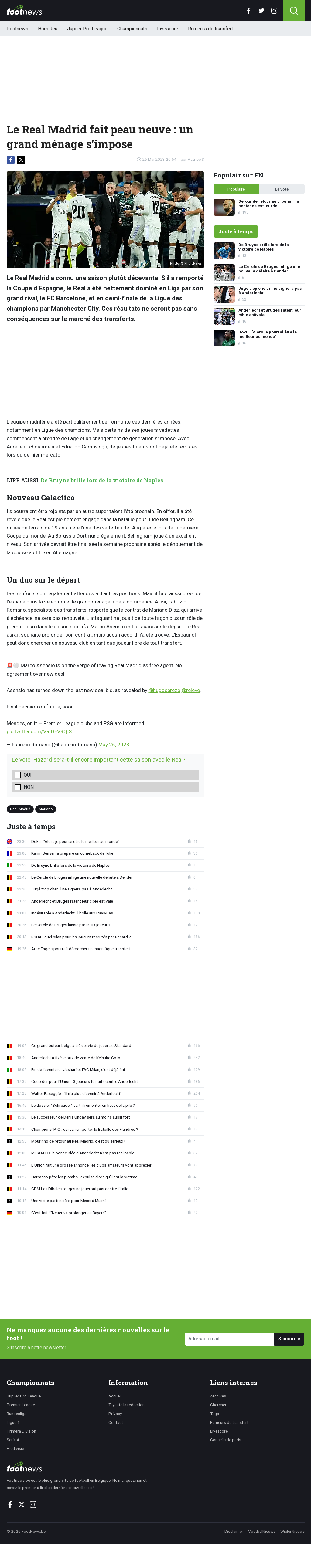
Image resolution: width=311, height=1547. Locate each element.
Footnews (17, 29)
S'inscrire (289, 1339)
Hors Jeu (47, 29)
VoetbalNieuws (261, 1531)
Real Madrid (20, 809)
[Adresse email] (230, 1339)
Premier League (21, 1404)
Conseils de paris (225, 1439)
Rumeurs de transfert (210, 29)
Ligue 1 (13, 1422)
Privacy (115, 1413)
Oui (28, 775)
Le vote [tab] (282, 189)
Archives (218, 1395)
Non (29, 787)
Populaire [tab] (236, 189)
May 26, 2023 (113, 744)
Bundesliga (16, 1413)
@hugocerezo (164, 690)
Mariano (46, 809)
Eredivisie (15, 1448)
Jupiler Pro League (87, 29)
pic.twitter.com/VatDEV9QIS (39, 731)
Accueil (114, 1395)
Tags (214, 1413)
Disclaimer (233, 1531)
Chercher (218, 1404)
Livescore (167, 29)
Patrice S (196, 159)
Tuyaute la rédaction (126, 1404)
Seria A (13, 1439)
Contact (115, 1422)
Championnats (132, 29)
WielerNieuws (292, 1531)
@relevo (191, 690)
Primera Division (21, 1431)
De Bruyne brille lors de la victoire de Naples (102, 480)
